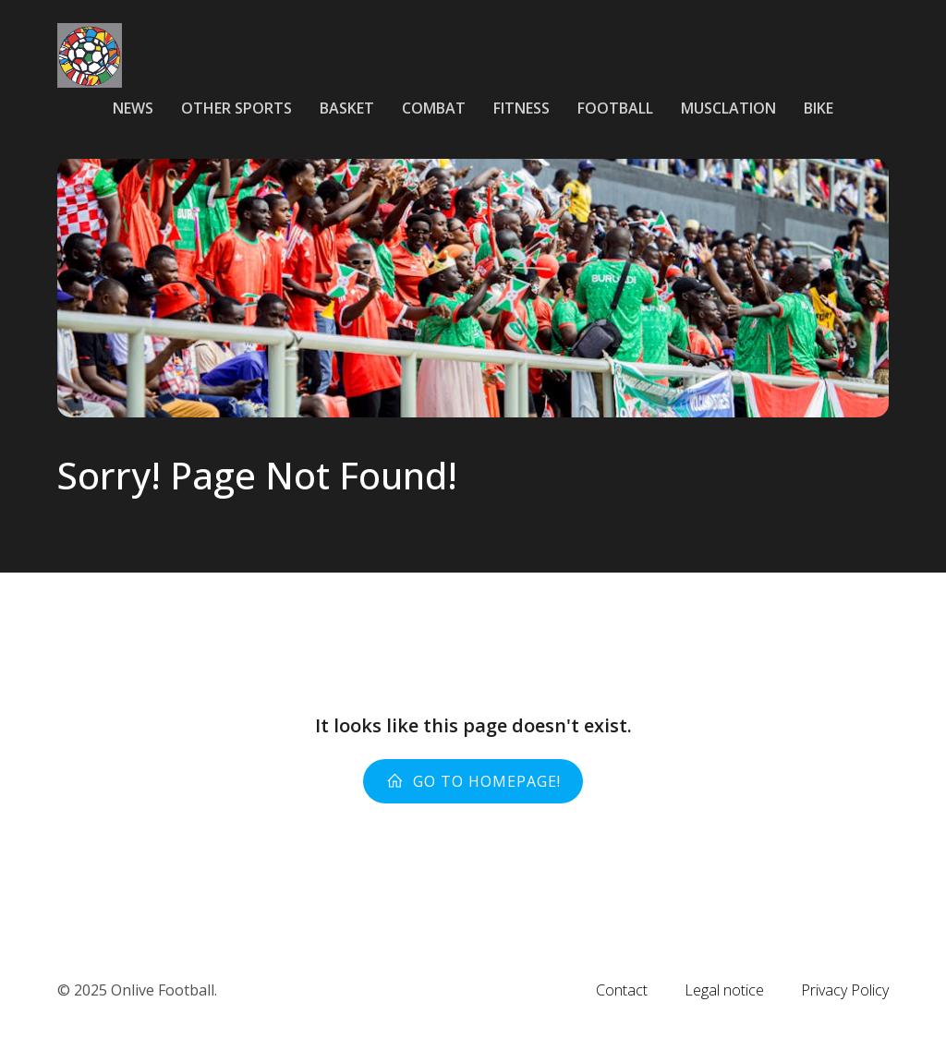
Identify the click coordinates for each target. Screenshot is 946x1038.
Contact (622, 990)
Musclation (728, 108)
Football (615, 108)
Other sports (236, 108)
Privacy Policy (845, 990)
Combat (434, 108)
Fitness (521, 108)
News (133, 108)
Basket (347, 108)
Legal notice (724, 990)
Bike (818, 108)
